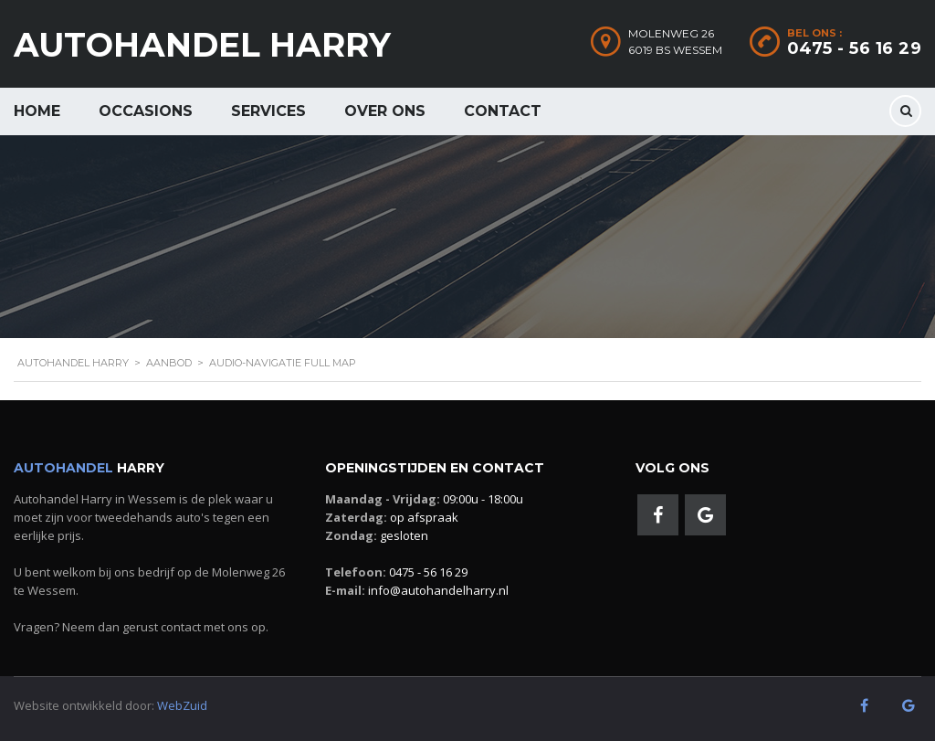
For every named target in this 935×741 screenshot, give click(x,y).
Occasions (146, 111)
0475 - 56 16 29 (854, 48)
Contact (502, 111)
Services (268, 111)
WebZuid (182, 705)
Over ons (384, 111)
